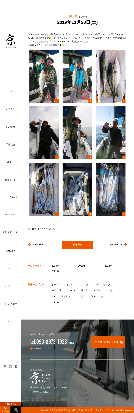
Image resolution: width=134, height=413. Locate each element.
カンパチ (71, 290)
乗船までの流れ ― (12, 215)
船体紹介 (10, 251)
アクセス (10, 268)
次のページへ (116, 244)
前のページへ (38, 244)
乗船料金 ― (15, 197)
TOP (10, 91)
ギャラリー (10, 286)
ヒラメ (92, 296)
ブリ (103, 296)
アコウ (84, 284)
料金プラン (10, 180)
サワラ (84, 290)
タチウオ (66, 296)
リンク (10, 321)
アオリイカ (70, 284)
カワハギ (56, 290)
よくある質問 (10, 304)
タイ (54, 296)
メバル (55, 302)
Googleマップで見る (40, 392)
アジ (95, 284)
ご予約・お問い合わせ (106, 342)
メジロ (114, 296)
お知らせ (10, 109)
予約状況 (10, 144)
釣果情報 (10, 127)
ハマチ (79, 296)
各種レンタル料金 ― (11, 232)
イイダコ (108, 284)
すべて (55, 284)
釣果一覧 (77, 244)
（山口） (53, 343)
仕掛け (10, 162)
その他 (109, 290)
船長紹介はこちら (42, 348)
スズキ (96, 290)
